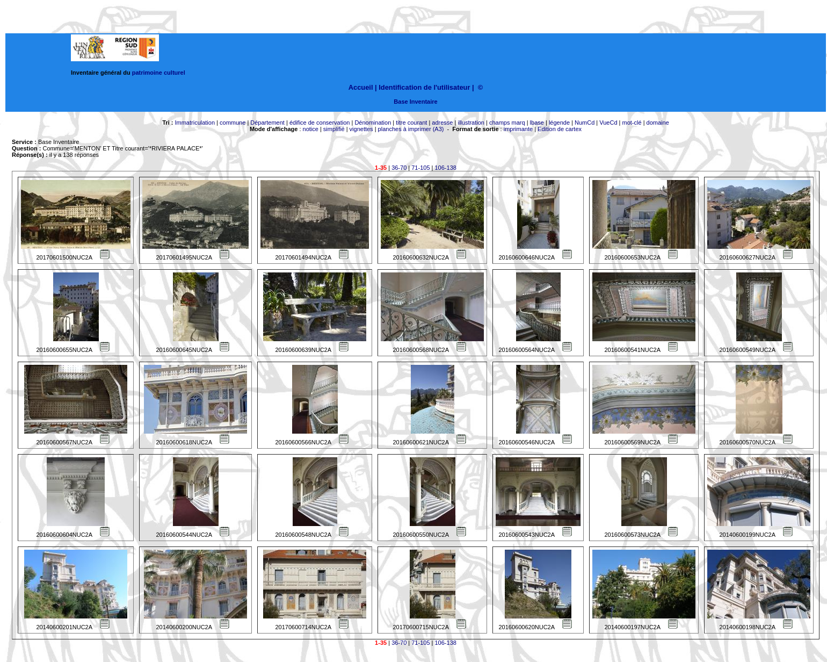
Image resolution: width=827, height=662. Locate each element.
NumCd (584, 122)
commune (232, 122)
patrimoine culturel (158, 72)
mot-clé (632, 122)
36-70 (399, 167)
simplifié (334, 129)
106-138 (445, 167)
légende (559, 122)
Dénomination (372, 122)
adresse (442, 122)
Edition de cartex (560, 129)
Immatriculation (195, 122)
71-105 (420, 167)
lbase (537, 122)
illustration (471, 122)
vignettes (361, 129)
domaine (658, 122)
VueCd (608, 122)
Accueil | (363, 87)
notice (310, 129)
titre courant (411, 122)
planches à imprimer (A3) (411, 129)
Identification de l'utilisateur (424, 87)
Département (267, 122)
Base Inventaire (415, 101)
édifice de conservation (319, 122)
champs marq (507, 122)
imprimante (518, 129)
